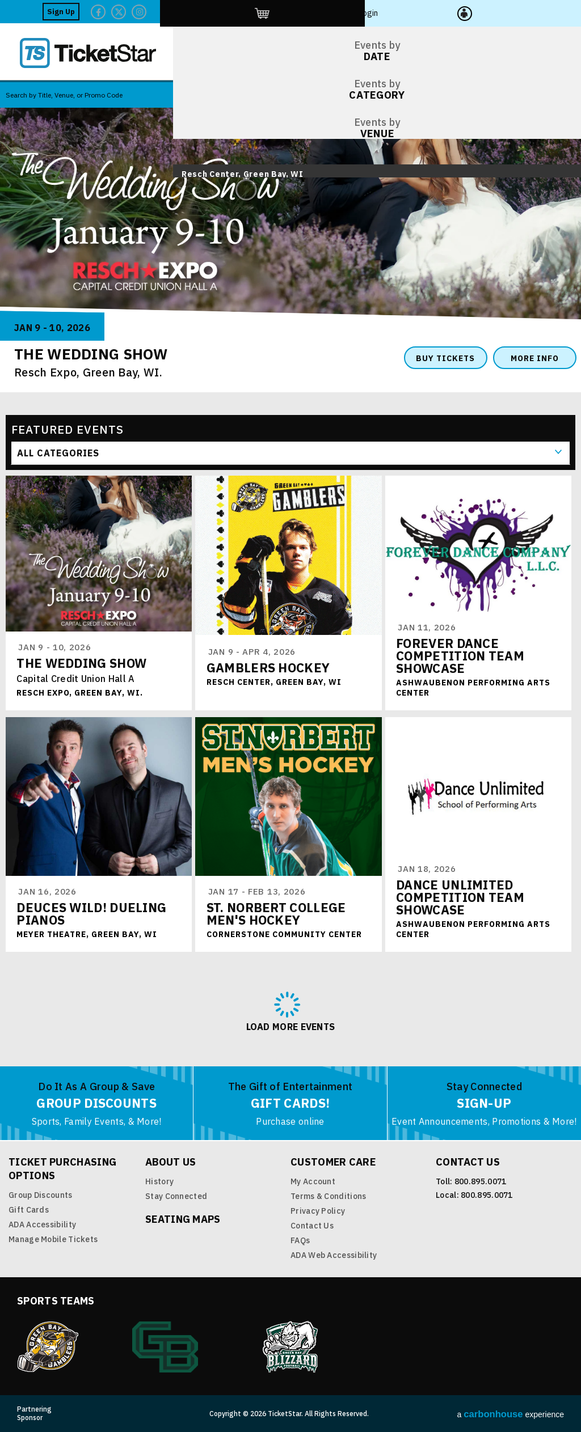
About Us (170, 1161)
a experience (510, 1414)
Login (536, 11)
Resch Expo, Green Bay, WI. (88, 372)
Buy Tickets (445, 358)
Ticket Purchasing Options (62, 1168)
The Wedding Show (82, 663)
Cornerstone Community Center (284, 935)
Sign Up (381, 11)
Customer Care (333, 1161)
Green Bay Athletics (165, 1347)
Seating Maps (183, 1219)
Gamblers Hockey (268, 670)
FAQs (300, 1240)
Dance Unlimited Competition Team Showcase (461, 897)
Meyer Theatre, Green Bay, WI (87, 935)
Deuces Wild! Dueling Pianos (92, 914)
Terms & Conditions (328, 1196)
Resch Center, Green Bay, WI (274, 685)
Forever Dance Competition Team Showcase (461, 656)
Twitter (438, 12)
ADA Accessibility (42, 1224)
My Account (312, 1181)
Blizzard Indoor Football (291, 1347)
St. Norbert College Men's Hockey (276, 914)
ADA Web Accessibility (333, 1255)
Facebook (418, 12)
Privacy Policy (317, 1211)
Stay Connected (176, 1196)
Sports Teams (56, 1300)
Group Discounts (41, 1195)
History (159, 1181)
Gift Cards (29, 1210)
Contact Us (312, 1226)
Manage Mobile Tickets (53, 1239)
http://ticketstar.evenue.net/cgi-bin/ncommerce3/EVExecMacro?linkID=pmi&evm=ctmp (496, 11)
